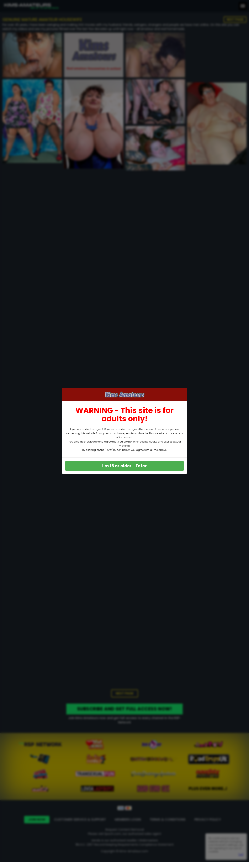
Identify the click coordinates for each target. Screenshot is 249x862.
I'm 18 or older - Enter (124, 466)
